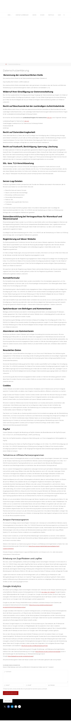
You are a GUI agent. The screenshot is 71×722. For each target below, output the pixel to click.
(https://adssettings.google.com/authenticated (21, 656)
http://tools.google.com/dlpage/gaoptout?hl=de (35, 646)
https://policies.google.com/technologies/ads (48, 651)
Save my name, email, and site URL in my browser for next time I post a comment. (25, 690)
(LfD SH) (49, 117)
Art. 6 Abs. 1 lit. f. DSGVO (49, 592)
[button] (4, 708)
